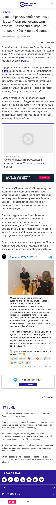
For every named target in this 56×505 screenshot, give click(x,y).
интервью (6, 70)
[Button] (48, 42)
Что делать (44, 178)
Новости (6, 11)
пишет (24, 60)
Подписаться (28, 384)
